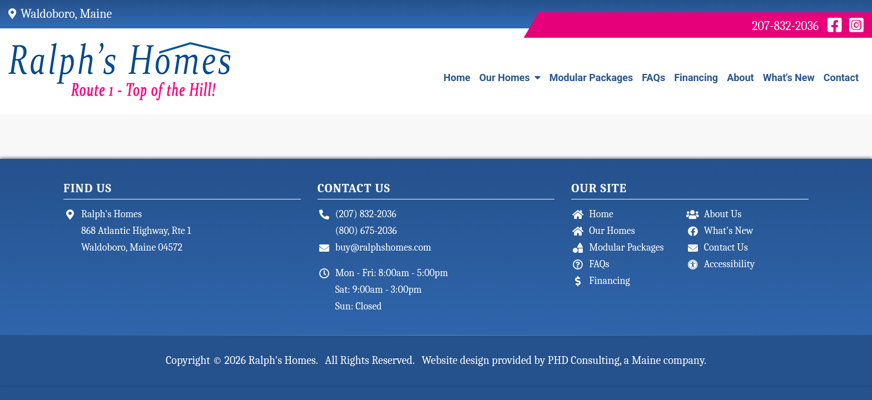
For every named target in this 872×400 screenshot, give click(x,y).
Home (457, 77)
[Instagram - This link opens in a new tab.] (856, 26)
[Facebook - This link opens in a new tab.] (835, 26)
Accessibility (729, 264)
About (740, 77)
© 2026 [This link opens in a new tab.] (229, 360)
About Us (723, 214)
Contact (841, 77)
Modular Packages (591, 77)
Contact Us (726, 247)
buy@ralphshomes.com (383, 247)
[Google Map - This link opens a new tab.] (14, 14)
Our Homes (612, 231)
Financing (696, 77)
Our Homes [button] (510, 77)
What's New (789, 77)
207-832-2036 (785, 26)
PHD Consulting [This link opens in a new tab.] (584, 360)
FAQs (653, 77)
